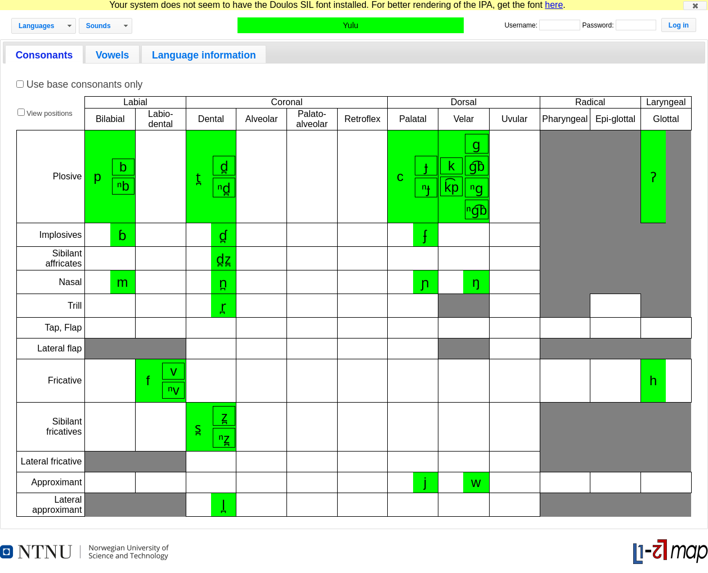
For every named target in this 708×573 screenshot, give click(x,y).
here (554, 5)
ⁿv (174, 390)
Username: (521, 25)
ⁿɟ (426, 188)
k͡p (451, 187)
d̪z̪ (223, 259)
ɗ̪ (223, 235)
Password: (598, 25)
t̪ (198, 177)
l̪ (223, 505)
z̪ (224, 416)
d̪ (224, 166)
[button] (695, 5)
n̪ (223, 282)
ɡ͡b (477, 166)
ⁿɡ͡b (476, 210)
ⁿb (123, 185)
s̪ (198, 427)
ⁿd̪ (224, 188)
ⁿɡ (476, 188)
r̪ (223, 306)
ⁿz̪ (224, 438)
